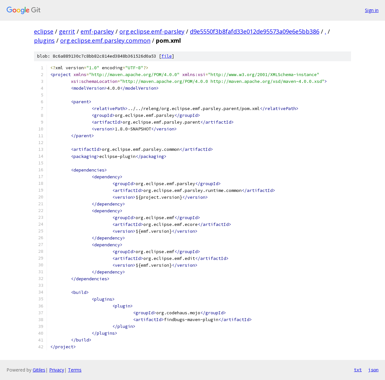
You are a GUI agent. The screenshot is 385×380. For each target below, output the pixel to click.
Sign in (372, 10)
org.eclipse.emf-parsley (151, 31)
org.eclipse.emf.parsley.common (105, 40)
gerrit (67, 31)
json (373, 370)
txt (358, 370)
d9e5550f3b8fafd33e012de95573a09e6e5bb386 (254, 31)
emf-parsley (97, 31)
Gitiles (39, 370)
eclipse (43, 31)
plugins (44, 40)
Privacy (56, 370)
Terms (75, 370)
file (166, 56)
